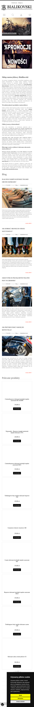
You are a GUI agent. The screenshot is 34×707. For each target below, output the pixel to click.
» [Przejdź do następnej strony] (20, 671)
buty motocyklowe (28, 84)
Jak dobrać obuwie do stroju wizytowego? (13, 230)
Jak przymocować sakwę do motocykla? (13, 328)
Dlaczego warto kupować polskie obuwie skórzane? (15, 181)
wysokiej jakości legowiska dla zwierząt (10, 169)
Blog (16, 185)
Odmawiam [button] (20, 698)
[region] (17, 27)
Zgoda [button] (20, 695)
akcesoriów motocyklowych (20, 95)
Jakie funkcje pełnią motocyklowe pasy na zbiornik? (16, 279)
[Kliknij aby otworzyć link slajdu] (17, 27)
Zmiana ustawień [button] (20, 701)
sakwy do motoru (5, 85)
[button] (4, 15)
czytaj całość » (28, 223)
